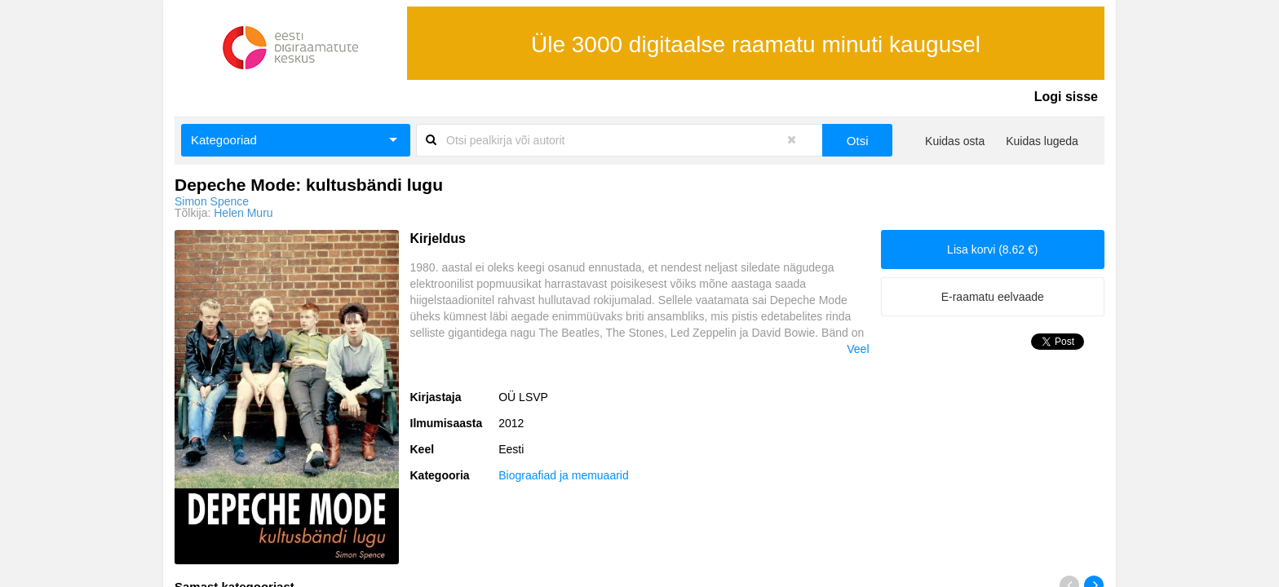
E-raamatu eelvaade (992, 296)
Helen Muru (243, 212)
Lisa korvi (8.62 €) (992, 249)
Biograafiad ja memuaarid (563, 475)
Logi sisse (1066, 97)
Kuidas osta (955, 141)
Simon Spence (212, 201)
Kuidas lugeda (1042, 141)
